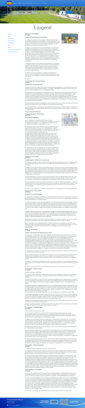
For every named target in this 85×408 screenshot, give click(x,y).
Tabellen (9, 47)
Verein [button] (15, 3)
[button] (76, 3)
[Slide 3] (43, 22)
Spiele (9, 45)
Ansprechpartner (11, 40)
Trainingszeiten (11, 43)
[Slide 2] (41, 22)
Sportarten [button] (36, 3)
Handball (10, 34)
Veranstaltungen (27, 3)
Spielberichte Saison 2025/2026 (14, 49)
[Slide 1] (39, 22)
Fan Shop (44, 3)
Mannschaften (11, 38)
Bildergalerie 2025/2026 (13, 51)
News (20, 3)
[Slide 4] (45, 22)
